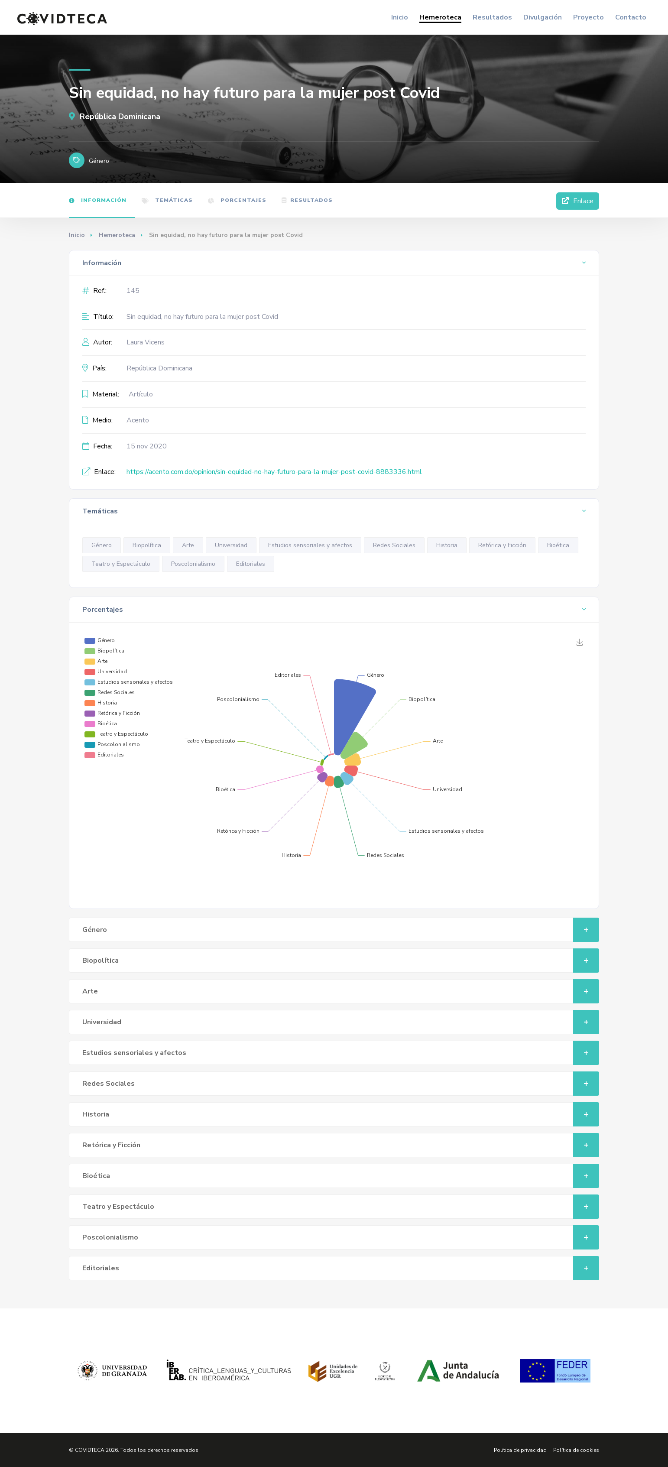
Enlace (577, 201)
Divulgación (542, 17)
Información (97, 200)
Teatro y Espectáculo (120, 564)
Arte (188, 545)
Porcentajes (237, 200)
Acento (137, 420)
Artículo (141, 394)
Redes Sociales (394, 545)
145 (132, 290)
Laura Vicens (145, 342)
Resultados (492, 17)
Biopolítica (147, 545)
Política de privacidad (520, 1450)
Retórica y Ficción (502, 545)
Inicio (399, 17)
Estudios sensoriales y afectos (310, 545)
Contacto (630, 17)
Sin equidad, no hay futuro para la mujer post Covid (202, 316)
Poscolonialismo (193, 564)
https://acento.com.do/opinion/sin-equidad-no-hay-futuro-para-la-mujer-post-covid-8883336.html (274, 472)
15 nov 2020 (146, 446)
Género (101, 545)
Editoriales (250, 564)
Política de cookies (576, 1450)
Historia (446, 545)
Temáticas (167, 200)
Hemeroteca (440, 17)
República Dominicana (114, 116)
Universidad (231, 545)
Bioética (558, 545)
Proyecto (588, 17)
